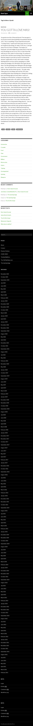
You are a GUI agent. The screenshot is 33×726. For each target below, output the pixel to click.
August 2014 (4, 546)
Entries (4, 686)
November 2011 (5, 645)
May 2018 (3, 420)
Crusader (3, 147)
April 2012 (3, 630)
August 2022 (4, 334)
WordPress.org (5, 692)
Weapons (3, 27)
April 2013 (3, 594)
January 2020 (4, 370)
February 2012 (4, 636)
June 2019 (3, 382)
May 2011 (3, 663)
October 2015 (4, 504)
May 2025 (3, 289)
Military (3, 159)
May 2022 (3, 337)
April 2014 (3, 558)
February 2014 (4, 564)
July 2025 (3, 283)
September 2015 (5, 507)
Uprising (3, 174)
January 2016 (4, 495)
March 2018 (4, 426)
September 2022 (5, 331)
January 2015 (4, 531)
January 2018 (4, 432)
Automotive (4, 144)
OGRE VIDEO (4, 254)
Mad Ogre (4, 13)
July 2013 (3, 585)
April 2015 (3, 522)
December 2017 (5, 435)
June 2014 (3, 552)
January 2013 (4, 603)
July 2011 (3, 657)
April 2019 (3, 388)
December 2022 (5, 325)
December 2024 (5, 304)
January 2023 (4, 322)
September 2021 (5, 349)
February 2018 (4, 429)
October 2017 (4, 441)
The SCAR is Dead (10, 200)
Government (4, 156)
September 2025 (5, 280)
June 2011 (3, 660)
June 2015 (3, 516)
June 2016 (3, 480)
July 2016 (3, 477)
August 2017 (4, 447)
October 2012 (4, 612)
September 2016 (5, 471)
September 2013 (5, 579)
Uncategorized (4, 171)
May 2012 (3, 627)
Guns (13, 129)
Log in (2, 683)
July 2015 (3, 513)
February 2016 (4, 492)
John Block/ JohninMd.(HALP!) (8, 191)
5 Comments (13, 33)
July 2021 (3, 355)
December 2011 (5, 642)
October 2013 (4, 576)
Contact (3, 248)
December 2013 (5, 570)
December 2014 (5, 534)
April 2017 (3, 456)
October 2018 (4, 405)
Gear (2, 153)
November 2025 (5, 274)
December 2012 (5, 606)
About (2, 245)
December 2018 (5, 400)
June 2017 (3, 450)
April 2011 (3, 666)
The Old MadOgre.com (7, 260)
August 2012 (4, 618)
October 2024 (4, 310)
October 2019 (4, 373)
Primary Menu (31, 13)
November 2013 (5, 573)
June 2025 (3, 286)
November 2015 (5, 501)
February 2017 (4, 459)
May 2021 (3, 358)
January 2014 (4, 567)
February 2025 (4, 298)
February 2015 (4, 528)
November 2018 (5, 402)
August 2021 (4, 352)
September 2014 (5, 543)
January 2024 (4, 316)
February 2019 (4, 394)
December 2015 (5, 498)
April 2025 (3, 292)
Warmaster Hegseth (6, 221)
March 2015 (4, 525)
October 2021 (4, 346)
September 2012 (5, 615)
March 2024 (4, 313)
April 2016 (3, 486)
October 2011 (4, 648)
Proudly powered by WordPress (8, 724)
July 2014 (3, 549)
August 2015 (4, 510)
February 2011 (4, 672)
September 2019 (5, 376)
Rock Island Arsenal (13, 188)
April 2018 (3, 423)
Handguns (19, 129)
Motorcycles (4, 162)
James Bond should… (6, 215)
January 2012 (4, 639)
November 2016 (5, 465)
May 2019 (3, 385)
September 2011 (5, 651)
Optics (2, 165)
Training (3, 168)
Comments (5, 689)
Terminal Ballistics (5, 257)
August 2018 (4, 411)
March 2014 (4, 561)
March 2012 (4, 633)
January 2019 (4, 397)
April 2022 (3, 340)
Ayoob (8, 129)
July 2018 (3, 414)
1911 (3, 129)
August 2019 (4, 379)
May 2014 (3, 555)
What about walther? (6, 224)
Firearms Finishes (5, 251)
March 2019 (4, 391)
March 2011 (4, 669)
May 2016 (3, 483)
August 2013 (4, 582)
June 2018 (3, 417)
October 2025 (4, 277)
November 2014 (5, 537)
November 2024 (5, 307)
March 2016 (4, 489)
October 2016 (4, 468)
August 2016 (4, 474)
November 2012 (5, 609)
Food (2, 150)
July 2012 (3, 621)
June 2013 (3, 588)
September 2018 (5, 408)
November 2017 (5, 438)
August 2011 (4, 654)
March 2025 (4, 295)
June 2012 (3, 624)
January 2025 (4, 301)
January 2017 (4, 462)
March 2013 (4, 597)
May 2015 (3, 519)
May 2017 (3, 453)
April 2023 (3, 319)
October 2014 (4, 540)
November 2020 (5, 364)
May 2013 (3, 591)
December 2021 (5, 343)
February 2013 (4, 600)
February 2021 (4, 361)
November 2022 (5, 328)
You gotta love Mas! (15, 30)
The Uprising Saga (12, 194)
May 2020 (3, 367)
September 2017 (5, 444)
